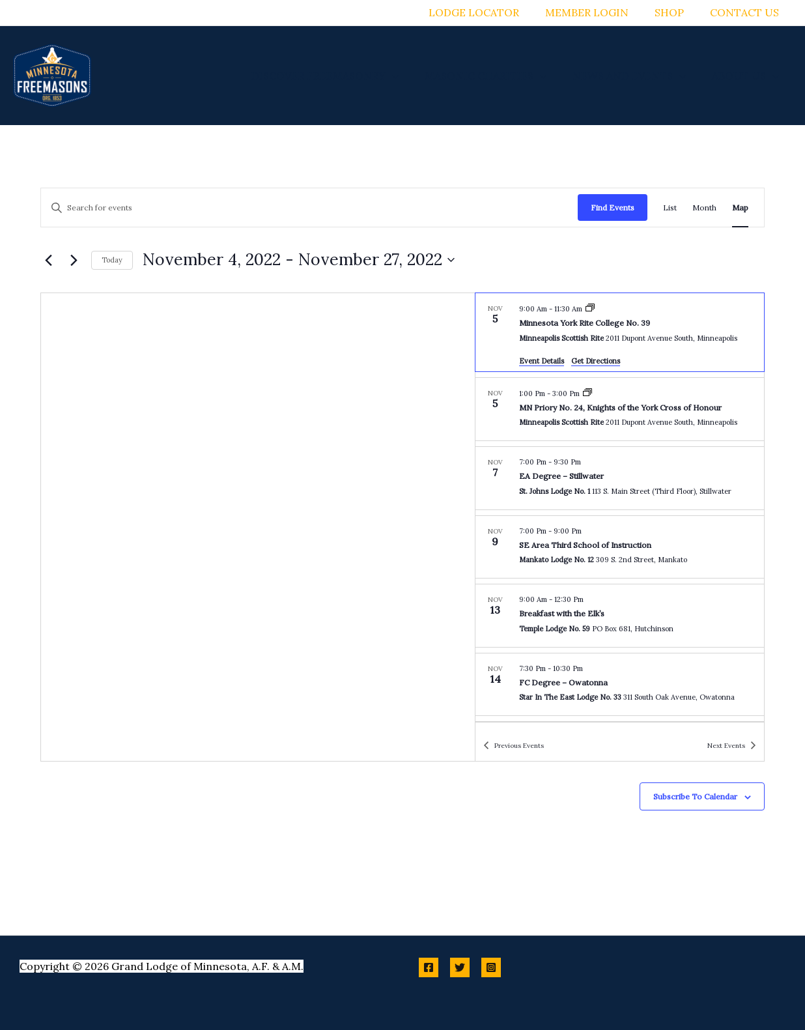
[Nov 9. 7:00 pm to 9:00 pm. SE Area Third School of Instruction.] (620, 547)
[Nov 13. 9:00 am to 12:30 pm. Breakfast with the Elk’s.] (620, 616)
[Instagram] (491, 967)
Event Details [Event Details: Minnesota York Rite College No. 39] (541, 360)
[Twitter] (460, 967)
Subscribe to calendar (695, 796)
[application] (410, 75)
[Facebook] (428, 967)
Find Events (612, 207)
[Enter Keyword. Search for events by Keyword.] (309, 207)
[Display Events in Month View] (704, 207)
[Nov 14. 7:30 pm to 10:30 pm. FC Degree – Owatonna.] (620, 685)
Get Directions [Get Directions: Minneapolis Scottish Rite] (595, 360)
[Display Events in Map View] (740, 207)
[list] (620, 507)
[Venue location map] (258, 527)
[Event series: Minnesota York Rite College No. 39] (590, 308)
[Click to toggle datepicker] (299, 260)
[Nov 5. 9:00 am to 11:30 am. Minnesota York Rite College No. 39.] (620, 332)
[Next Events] (73, 260)
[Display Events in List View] (670, 207)
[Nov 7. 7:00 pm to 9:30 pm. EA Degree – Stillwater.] (620, 478)
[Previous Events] (48, 260)
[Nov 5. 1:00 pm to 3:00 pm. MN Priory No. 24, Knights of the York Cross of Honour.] (620, 409)
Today (112, 260)
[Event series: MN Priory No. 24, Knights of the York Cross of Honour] (587, 393)
